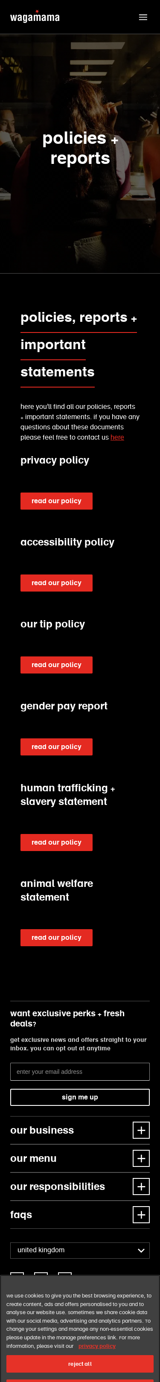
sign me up (80, 1097)
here (117, 437)
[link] (17, 1279)
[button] (143, 17)
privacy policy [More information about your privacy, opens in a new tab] (97, 1356)
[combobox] (80, 1250)
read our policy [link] (56, 501)
